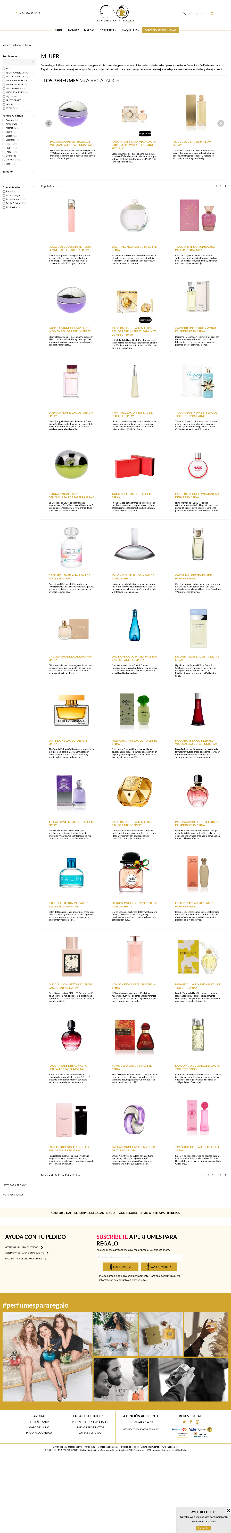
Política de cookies (130, 1446)
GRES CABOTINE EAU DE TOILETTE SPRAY (134, 742)
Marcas (89, 30)
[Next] (225, 186)
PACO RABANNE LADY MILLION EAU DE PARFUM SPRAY (132, 823)
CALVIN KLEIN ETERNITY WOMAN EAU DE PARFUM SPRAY (197, 329)
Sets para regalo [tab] (15, 1185)
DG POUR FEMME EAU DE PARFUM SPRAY (71, 414)
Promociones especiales (90, 1421)
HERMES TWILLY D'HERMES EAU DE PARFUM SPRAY (134, 904)
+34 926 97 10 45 (141, 1421)
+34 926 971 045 (28, 13)
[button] (220, 123)
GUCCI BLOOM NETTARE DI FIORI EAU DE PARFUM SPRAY (70, 986)
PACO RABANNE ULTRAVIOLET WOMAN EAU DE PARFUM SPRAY (71, 143)
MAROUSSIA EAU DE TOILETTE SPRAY (132, 1067)
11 (219, 1175)
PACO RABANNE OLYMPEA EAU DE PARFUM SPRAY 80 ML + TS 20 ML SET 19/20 (134, 145)
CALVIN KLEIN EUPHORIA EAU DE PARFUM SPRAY (133, 576)
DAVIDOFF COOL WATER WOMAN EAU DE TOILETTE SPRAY (134, 658)
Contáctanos (39, 1421)
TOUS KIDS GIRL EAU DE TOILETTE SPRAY (197, 1148)
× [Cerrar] (228, 1510)
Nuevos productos (90, 1427)
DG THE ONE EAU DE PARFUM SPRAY (68, 742)
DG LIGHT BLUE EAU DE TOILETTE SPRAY (197, 658)
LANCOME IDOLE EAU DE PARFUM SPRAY (134, 986)
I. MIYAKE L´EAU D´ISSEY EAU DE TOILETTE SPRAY (132, 414)
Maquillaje (129, 30)
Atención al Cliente (150, 1446)
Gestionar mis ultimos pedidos (24, 1247)
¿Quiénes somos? (170, 1446)
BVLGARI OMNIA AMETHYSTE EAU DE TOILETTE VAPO (134, 1148)
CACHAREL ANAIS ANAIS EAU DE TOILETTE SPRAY (69, 576)
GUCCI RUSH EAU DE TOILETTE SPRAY (132, 495)
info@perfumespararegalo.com (141, 1428)
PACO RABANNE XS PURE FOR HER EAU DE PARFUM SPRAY (197, 823)
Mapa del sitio (39, 1427)
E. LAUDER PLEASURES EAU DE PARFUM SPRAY (194, 904)
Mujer (59, 30)
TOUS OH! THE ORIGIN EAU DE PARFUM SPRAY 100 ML (195, 248)
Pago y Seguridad (39, 1432)
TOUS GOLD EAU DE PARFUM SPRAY (192, 143)
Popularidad (50, 186)
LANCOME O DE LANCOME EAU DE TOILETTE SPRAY (197, 1067)
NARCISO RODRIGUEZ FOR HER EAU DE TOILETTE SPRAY (69, 1148)
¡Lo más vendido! (90, 1432)
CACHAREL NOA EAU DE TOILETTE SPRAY (134, 248)
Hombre (73, 30)
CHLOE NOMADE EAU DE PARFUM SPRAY (71, 658)
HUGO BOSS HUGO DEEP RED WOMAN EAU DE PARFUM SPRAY (196, 742)
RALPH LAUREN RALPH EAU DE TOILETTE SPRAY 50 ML (68, 904)
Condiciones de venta (108, 1446)
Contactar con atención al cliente (27, 1253)
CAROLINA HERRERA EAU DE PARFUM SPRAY (193, 576)
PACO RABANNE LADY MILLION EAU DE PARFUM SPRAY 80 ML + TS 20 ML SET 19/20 (134, 331)
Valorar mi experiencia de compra (26, 1258)
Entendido (203, 1528)
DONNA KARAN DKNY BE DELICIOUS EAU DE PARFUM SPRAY (71, 495)
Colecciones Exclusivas (160, 30)
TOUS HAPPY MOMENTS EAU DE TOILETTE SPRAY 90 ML (196, 414)
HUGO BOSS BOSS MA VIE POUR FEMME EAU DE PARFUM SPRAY (70, 248)
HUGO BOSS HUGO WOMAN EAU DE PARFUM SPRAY (197, 495)
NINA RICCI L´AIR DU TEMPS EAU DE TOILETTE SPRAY (198, 986)
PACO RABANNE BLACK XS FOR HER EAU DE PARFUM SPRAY (69, 1067)
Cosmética (107, 30)
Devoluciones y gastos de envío (67, 1446)
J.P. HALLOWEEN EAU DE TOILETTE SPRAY (71, 823)
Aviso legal (90, 1446)
